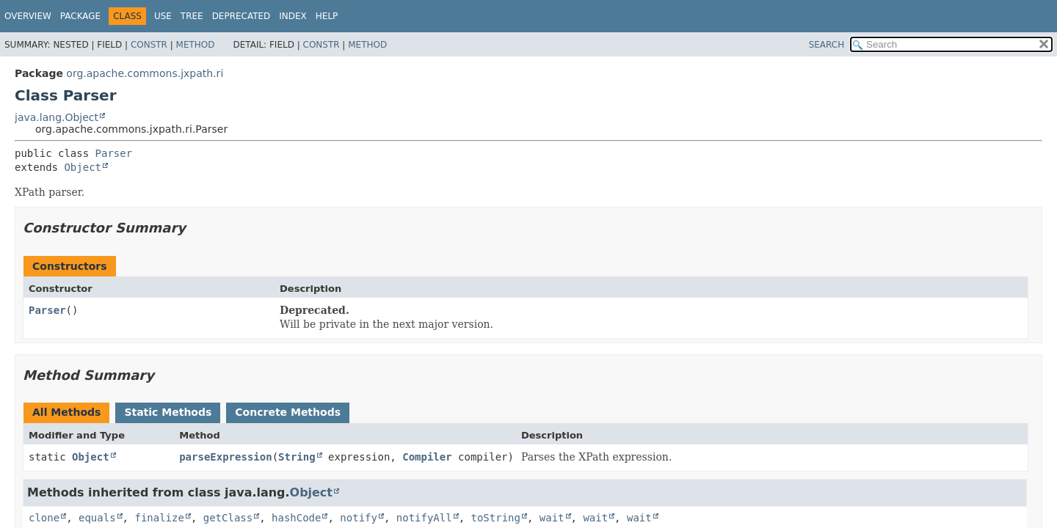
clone (44, 518)
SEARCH (827, 45)
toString (495, 518)
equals (97, 518)
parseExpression (225, 457)
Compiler (426, 457)
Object (82, 167)
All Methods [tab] (66, 412)
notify (358, 518)
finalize (159, 518)
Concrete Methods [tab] (288, 412)
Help (327, 16)
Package (80, 16)
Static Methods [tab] (167, 412)
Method (195, 45)
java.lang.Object (56, 117)
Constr (149, 45)
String (297, 457)
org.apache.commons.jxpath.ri (144, 73)
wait (552, 518)
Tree (192, 16)
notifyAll (424, 518)
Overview (27, 16)
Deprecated (241, 16)
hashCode (296, 518)
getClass (228, 518)
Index (293, 16)
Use (163, 16)
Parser (114, 153)
